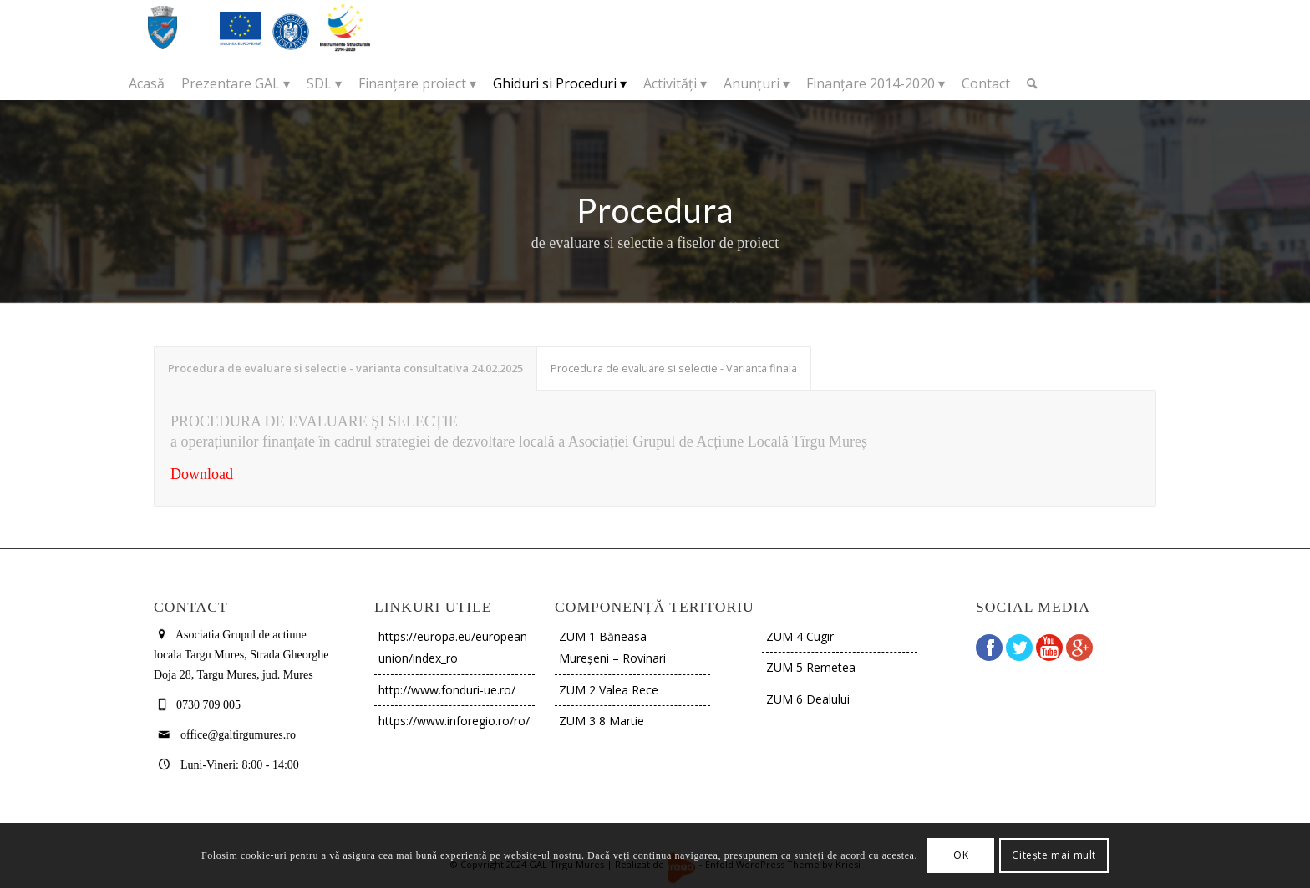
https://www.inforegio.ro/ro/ (454, 721)
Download (201, 474)
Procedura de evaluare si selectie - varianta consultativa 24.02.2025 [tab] (345, 368)
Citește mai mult (1054, 855)
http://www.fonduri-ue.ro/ (446, 690)
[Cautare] (1032, 83)
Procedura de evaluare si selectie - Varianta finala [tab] (674, 368)
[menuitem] (146, 83)
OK (960, 855)
